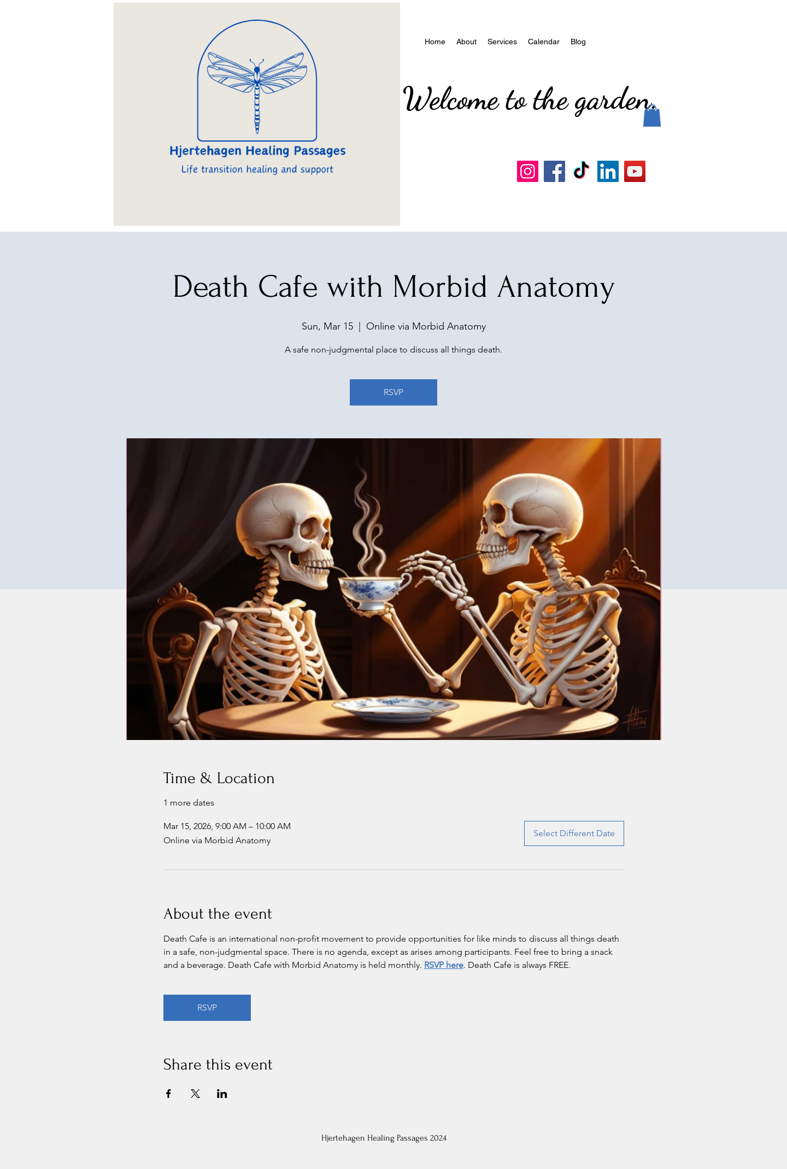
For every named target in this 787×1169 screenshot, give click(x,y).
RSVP (393, 392)
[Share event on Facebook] (168, 1093)
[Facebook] (554, 171)
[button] (652, 115)
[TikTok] (581, 171)
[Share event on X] (195, 1093)
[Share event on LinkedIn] (222, 1093)
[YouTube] (634, 171)
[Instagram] (527, 171)
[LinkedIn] (608, 171)
